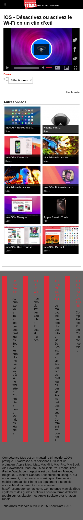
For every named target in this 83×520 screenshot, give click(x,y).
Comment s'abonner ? (57, 430)
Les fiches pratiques (57, 376)
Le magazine (57, 311)
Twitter (36, 310)
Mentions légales (15, 424)
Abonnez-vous (15, 305)
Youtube (36, 319)
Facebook (36, 302)
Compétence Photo (78, 321)
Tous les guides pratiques (15, 328)
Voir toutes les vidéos (41, 257)
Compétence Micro (78, 341)
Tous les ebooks (15, 350)
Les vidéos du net (57, 395)
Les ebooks (57, 323)
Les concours (57, 411)
